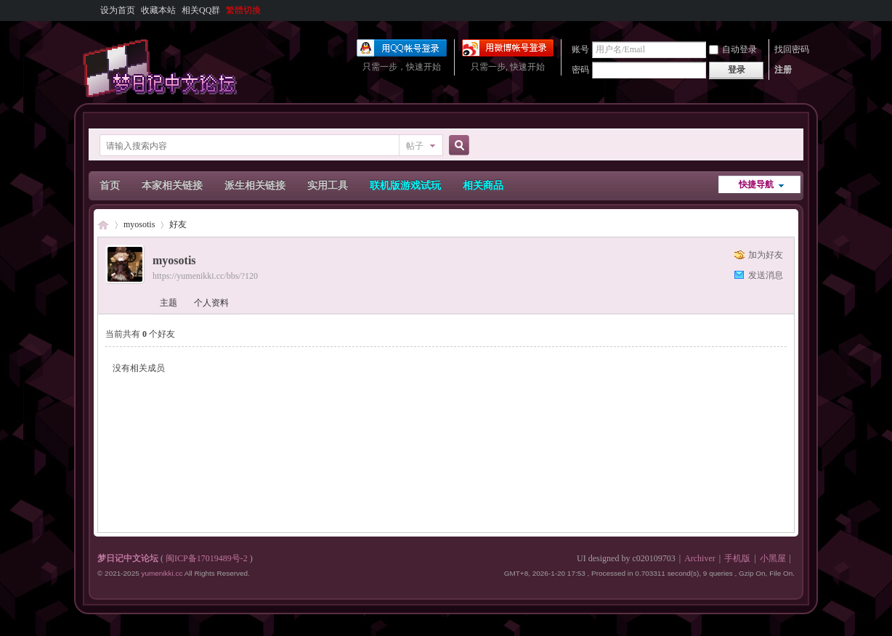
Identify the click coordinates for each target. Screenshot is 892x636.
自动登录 (733, 49)
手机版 (737, 558)
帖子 (414, 146)
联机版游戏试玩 (405, 185)
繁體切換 (243, 10)
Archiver (699, 558)
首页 (110, 185)
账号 (580, 49)
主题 (168, 303)
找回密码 (791, 49)
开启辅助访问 (791, 10)
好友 (178, 224)
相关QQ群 (201, 10)
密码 (580, 70)
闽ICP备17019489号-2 (207, 558)
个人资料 (211, 303)
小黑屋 (773, 558)
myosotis (139, 224)
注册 (783, 70)
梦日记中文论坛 (103, 224)
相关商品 (483, 185)
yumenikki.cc (161, 573)
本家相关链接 (172, 185)
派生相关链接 (254, 185)
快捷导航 (756, 184)
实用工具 (327, 185)
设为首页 (117, 10)
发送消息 (765, 275)
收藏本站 (158, 10)
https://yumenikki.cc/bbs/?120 (205, 276)
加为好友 (765, 255)
